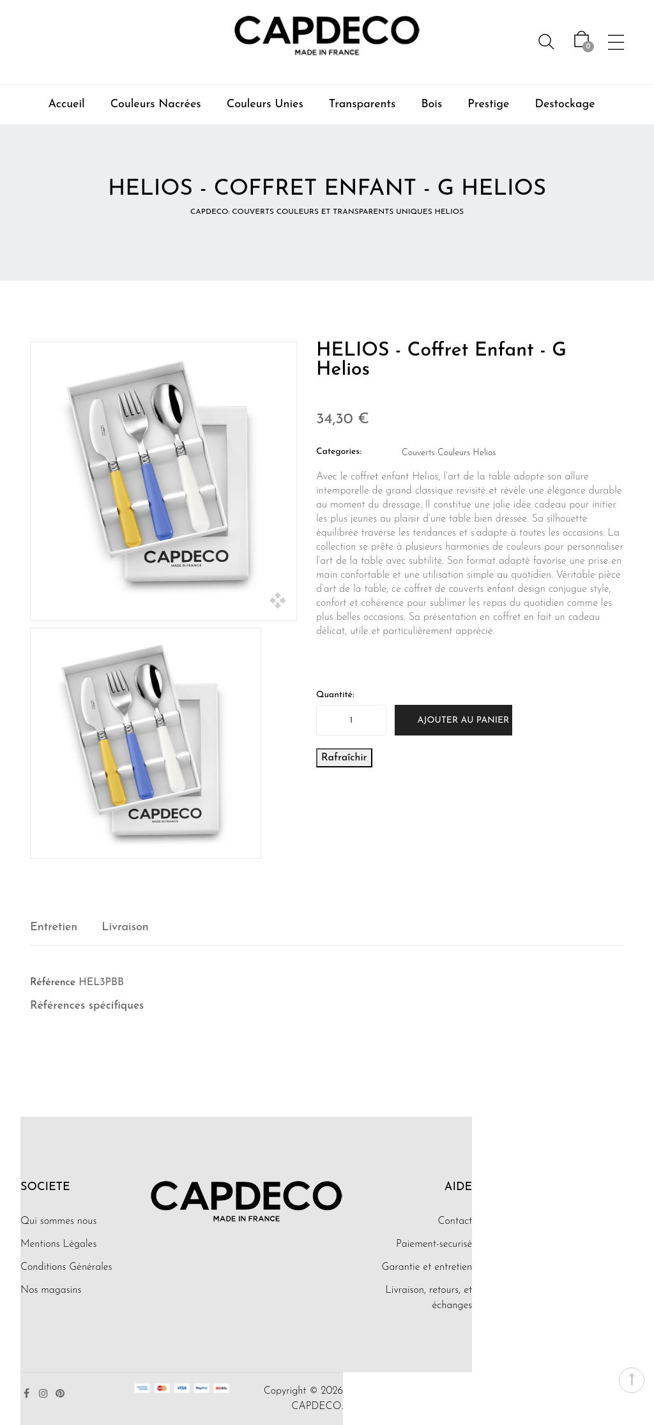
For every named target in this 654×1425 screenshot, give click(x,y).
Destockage (565, 104)
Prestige (488, 104)
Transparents (362, 104)
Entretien (53, 927)
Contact (454, 1221)
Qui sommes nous (58, 1221)
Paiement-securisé (434, 1244)
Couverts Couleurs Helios (449, 453)
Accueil (66, 104)
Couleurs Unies (265, 104)
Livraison (125, 927)
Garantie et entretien (427, 1267)
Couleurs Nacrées (155, 104)
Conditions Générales (66, 1267)
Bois (431, 104)
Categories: (338, 451)
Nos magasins (50, 1290)
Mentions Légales (58, 1244)
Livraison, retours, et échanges (428, 1298)
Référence (52, 982)
